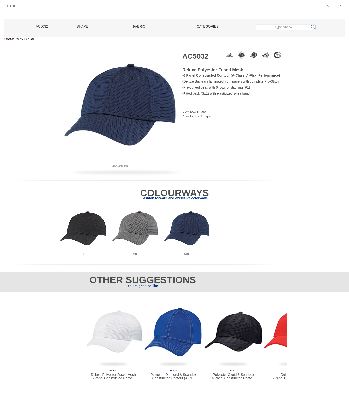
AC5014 (173, 370)
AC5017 (233, 370)
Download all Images (196, 116)
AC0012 (113, 370)
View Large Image (120, 165)
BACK (19, 39)
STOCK (13, 6)
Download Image (194, 111)
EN (327, 6)
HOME (10, 39)
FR (338, 6)
